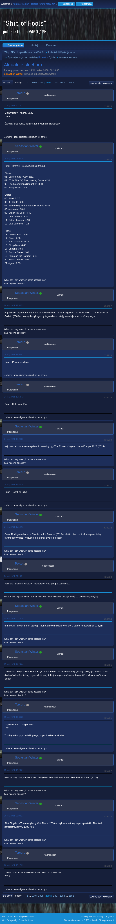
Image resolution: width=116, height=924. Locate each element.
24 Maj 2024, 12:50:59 (13, 305)
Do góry (7, 896)
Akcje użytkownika (101, 83)
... (30, 82)
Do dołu (7, 83)
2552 (71, 82)
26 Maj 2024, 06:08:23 (13, 816)
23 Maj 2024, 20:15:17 (13, 105)
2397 (55, 82)
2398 (62, 82)
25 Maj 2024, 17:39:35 (13, 717)
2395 (40, 82)
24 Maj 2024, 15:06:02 (13, 354)
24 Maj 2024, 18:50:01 (13, 527)
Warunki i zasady (95, 917)
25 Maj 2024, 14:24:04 (13, 664)
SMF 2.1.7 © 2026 (10, 917)
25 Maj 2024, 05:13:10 (13, 618)
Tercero (20, 93)
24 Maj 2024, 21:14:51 (13, 576)
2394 (34, 82)
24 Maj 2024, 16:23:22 (13, 439)
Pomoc (84, 917)
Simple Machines (26, 917)
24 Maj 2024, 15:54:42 (13, 397)
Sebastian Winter (13, 74)
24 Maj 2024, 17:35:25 (13, 485)
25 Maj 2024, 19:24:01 (13, 770)
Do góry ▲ (109, 917)
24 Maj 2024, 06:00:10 (13, 159)
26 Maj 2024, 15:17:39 (13, 865)
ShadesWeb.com (26, 920)
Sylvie (52, 57)
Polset (19, 563)
